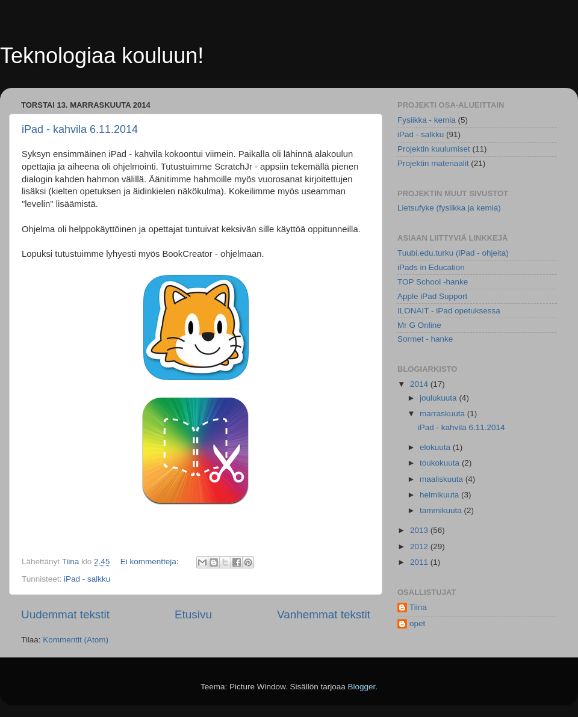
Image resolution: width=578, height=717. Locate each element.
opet (417, 623)
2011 (420, 562)
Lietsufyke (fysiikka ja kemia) (449, 207)
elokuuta (436, 447)
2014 (420, 384)
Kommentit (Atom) (75, 639)
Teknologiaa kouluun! (102, 55)
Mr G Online (419, 325)
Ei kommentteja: (150, 561)
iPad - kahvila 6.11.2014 (80, 129)
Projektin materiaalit (433, 163)
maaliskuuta (442, 479)
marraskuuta (443, 413)
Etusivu (193, 614)
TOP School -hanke (432, 281)
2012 (420, 546)
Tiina (418, 607)
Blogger (362, 686)
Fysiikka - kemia (426, 120)
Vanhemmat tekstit (323, 614)
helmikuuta (440, 494)
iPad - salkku (87, 578)
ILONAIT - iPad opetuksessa (448, 310)
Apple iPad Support (432, 296)
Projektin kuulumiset (433, 148)
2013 (420, 530)
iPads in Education (431, 267)
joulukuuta (439, 397)
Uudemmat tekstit (65, 614)
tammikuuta (442, 510)
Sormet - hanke (425, 338)
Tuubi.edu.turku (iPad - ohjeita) (453, 252)
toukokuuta (441, 462)
